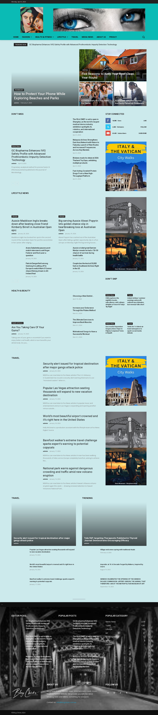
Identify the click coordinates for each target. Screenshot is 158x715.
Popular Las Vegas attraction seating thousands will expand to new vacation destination (67, 391)
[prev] (138, 44)
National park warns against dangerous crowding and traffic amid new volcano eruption (68, 472)
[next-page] (17, 183)
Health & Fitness (17, 323)
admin (14, 163)
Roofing (85, 70)
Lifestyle (85, 97)
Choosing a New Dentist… (83, 296)
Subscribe (142, 133)
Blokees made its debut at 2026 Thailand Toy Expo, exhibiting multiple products (85, 160)
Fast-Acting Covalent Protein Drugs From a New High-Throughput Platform (84, 173)
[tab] (79, 604)
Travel (130, 295)
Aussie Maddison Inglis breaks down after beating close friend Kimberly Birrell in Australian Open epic (32, 225)
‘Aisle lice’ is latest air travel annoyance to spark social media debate (135, 330)
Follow (143, 127)
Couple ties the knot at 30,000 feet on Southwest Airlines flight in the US (86, 265)
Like (145, 121)
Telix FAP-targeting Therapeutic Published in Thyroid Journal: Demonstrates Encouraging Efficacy (110, 539)
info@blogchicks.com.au (66, 702)
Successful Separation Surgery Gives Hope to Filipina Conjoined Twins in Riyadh (115, 330)
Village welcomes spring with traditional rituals (117, 550)
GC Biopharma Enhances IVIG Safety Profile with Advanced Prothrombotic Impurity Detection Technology (73, 44)
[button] (143, 37)
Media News (16, 146)
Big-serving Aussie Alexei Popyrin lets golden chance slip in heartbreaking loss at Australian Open (78, 225)
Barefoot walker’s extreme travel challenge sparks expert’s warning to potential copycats (70, 444)
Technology (19, 90)
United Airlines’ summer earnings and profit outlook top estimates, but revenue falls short (136, 301)
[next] (142, 44)
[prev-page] (13, 183)
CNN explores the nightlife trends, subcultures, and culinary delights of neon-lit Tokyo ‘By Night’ (115, 302)
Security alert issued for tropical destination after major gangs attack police (42, 539)
